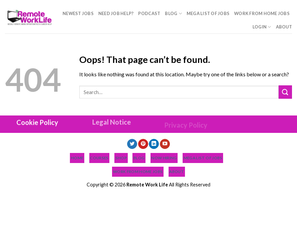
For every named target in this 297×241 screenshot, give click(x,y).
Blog (173, 13)
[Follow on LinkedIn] (154, 144)
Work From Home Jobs (262, 13)
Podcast (149, 13)
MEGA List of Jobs (208, 13)
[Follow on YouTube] (165, 144)
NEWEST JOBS (78, 13)
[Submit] (285, 91)
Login (262, 27)
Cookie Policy (37, 122)
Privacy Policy (185, 133)
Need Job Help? (116, 13)
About (284, 26)
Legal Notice (111, 124)
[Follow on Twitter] (132, 144)
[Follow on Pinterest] (143, 144)
